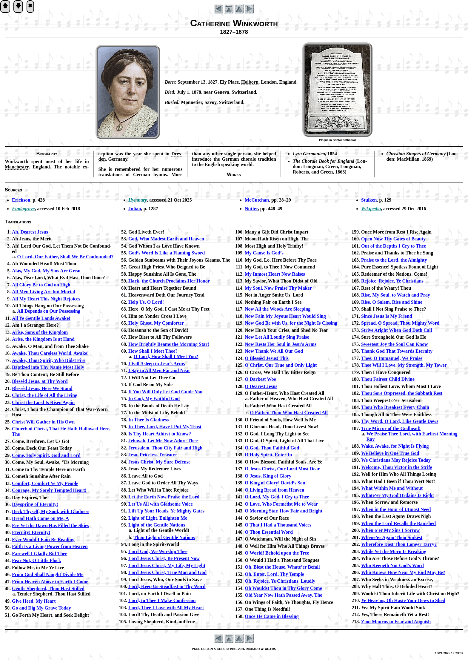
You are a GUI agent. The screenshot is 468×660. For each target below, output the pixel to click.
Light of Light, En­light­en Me (157, 518)
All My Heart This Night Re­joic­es (46, 298)
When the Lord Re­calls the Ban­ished (398, 523)
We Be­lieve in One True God (390, 453)
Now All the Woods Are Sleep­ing (277, 308)
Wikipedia (371, 208)
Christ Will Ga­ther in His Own (43, 421)
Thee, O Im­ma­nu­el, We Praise (391, 358)
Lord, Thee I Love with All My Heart (166, 607)
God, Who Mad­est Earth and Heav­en (166, 238)
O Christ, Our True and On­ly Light (281, 365)
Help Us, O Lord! (146, 302)
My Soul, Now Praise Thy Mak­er (278, 288)
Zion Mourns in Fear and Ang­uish (396, 621)
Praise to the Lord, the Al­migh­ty (394, 260)
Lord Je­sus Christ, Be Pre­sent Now (164, 558)
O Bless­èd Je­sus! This (267, 358)
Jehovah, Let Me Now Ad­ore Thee (163, 440)
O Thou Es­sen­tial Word (269, 532)
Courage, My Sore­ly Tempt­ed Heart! (49, 490)
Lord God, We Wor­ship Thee (157, 551)
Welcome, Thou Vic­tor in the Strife (396, 467)
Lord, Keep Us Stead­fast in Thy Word (167, 586)
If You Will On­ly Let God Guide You (165, 391)
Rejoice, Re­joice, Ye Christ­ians (392, 280)
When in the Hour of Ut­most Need (396, 509)
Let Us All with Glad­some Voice (160, 503)
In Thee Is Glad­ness (148, 419)
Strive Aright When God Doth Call (396, 330)
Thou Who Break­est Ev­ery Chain (395, 407)
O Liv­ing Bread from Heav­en (274, 489)
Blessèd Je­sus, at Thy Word (40, 381)
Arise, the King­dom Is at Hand (43, 339)
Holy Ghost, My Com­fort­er (156, 323)
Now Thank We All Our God (274, 351)
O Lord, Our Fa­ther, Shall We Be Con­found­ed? (65, 256)
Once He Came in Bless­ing (271, 616)
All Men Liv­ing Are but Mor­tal (43, 291)
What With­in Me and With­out (392, 488)
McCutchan (257, 199)
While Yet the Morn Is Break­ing (393, 551)
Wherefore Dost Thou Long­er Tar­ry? (399, 544)
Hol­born (249, 82)
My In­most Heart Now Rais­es (275, 274)
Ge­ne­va (222, 92)
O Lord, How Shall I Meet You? (166, 356)
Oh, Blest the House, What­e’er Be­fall (282, 567)
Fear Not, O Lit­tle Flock (36, 560)
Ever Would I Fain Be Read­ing (43, 539)
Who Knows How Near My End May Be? (403, 572)
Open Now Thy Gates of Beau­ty (393, 238)
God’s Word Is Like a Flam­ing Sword (166, 252)
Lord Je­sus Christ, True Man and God (167, 572)
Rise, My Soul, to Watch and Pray (395, 294)
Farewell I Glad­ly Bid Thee (39, 553)
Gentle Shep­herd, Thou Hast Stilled (48, 588)
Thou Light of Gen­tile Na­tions (164, 537)
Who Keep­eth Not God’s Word (392, 565)
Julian (134, 208)
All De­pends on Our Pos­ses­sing (48, 311)
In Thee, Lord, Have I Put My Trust (164, 426)
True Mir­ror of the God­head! (391, 428)
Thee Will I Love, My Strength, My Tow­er (404, 365)
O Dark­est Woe (260, 379)
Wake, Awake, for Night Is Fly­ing (395, 446)
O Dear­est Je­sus (261, 386)
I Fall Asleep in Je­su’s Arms (156, 363)
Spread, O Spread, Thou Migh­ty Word (400, 323)
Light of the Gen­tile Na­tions (156, 524)
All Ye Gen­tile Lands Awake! (41, 318)
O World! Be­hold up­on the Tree (277, 552)
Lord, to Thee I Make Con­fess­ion (162, 600)
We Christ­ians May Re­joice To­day (396, 460)
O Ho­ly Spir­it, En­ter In (268, 454)
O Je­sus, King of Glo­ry (268, 475)
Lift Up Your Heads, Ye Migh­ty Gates (166, 510)
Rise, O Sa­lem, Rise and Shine (391, 302)
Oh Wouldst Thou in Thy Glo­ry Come (283, 588)
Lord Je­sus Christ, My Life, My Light (166, 565)
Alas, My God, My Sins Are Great (46, 270)
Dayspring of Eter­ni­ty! (35, 504)
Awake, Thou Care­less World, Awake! (50, 353)
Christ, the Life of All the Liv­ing (44, 395)
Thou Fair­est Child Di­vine (388, 379)
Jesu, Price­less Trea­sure (152, 454)
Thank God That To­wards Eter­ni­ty (396, 351)
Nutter (251, 208)
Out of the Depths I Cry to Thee (393, 245)
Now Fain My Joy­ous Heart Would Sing (285, 316)
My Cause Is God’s (264, 252)
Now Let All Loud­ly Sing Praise (277, 337)
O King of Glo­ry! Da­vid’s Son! (276, 482)
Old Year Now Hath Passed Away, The (283, 595)
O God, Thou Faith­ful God (272, 447)
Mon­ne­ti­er (191, 102)
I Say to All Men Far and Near (159, 370)
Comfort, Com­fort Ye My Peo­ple (45, 483)
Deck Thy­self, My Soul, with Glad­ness (50, 511)
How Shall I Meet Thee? (153, 351)
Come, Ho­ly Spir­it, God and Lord (46, 455)
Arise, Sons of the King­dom (40, 332)
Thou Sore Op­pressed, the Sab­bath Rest (401, 393)
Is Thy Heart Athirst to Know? (159, 433)
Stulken (369, 199)
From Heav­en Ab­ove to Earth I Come (50, 581)
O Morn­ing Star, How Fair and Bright (283, 510)
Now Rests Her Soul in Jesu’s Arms (280, 344)
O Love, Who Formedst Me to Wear (281, 503)
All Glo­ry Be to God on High (41, 284)
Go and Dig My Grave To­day (41, 607)
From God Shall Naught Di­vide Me (47, 574)
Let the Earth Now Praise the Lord (163, 496)
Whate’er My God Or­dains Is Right (397, 495)
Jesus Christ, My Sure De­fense (159, 461)
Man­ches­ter (16, 166)
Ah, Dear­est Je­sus (30, 231)
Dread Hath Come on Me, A (40, 518)
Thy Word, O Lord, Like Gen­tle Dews (399, 421)
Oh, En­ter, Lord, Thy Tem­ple (274, 574)
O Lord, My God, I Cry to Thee (277, 496)
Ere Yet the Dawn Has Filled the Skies (50, 525)
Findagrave (23, 208)
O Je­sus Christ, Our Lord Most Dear (282, 468)
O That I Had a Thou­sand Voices (278, 524)
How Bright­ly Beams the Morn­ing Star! (168, 344)
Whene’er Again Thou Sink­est (391, 537)
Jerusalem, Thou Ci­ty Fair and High (165, 447)
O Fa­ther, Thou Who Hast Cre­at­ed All (289, 412)
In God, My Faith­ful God (154, 398)
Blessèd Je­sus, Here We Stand (42, 388)
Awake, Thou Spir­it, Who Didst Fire (48, 360)
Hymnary (137, 199)
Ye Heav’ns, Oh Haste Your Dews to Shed (403, 600)
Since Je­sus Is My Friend (386, 316)
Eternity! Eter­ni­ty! (31, 532)
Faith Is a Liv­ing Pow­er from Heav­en (50, 546)
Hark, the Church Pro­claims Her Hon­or (169, 280)
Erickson (21, 199)
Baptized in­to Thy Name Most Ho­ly (48, 367)
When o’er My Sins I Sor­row (390, 530)
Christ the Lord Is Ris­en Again (43, 402)
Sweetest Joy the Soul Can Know (394, 344)
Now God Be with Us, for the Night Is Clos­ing (291, 323)
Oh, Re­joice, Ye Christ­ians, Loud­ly (280, 581)
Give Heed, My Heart (34, 601)
